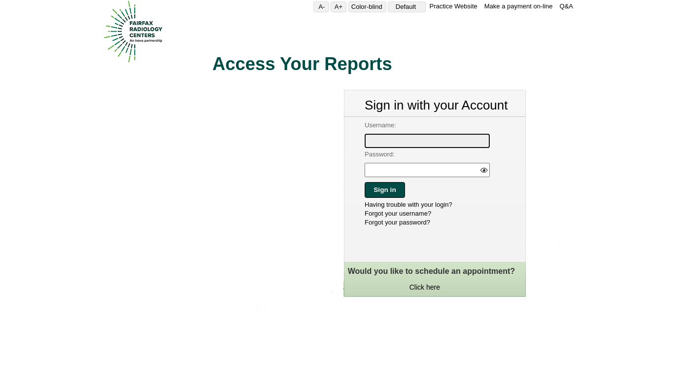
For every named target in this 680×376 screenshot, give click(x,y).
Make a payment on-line (518, 6)
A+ (340, 6)
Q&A (566, 6)
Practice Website (453, 6)
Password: (380, 154)
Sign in (385, 189)
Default (409, 6)
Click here (424, 287)
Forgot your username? (398, 213)
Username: (380, 125)
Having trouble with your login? (408, 204)
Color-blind (368, 6)
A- (323, 6)
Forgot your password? (397, 222)
